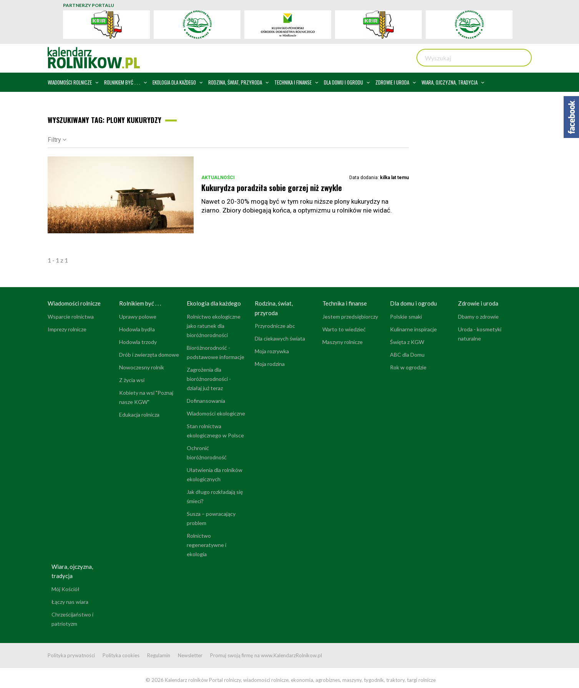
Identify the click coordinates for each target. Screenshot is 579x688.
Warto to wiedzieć (344, 329)
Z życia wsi (131, 380)
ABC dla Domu (407, 354)
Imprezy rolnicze (67, 329)
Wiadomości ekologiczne (216, 413)
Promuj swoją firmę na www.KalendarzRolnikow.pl (266, 655)
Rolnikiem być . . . (140, 303)
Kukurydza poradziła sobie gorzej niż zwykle (271, 187)
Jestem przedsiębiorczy (350, 316)
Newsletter (190, 655)
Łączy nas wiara (69, 601)
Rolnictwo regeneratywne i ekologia (206, 544)
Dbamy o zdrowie (478, 316)
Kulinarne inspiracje (413, 329)
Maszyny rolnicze (342, 342)
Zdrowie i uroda (478, 303)
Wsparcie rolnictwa (71, 316)
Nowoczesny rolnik (141, 367)
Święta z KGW (407, 342)
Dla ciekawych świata (280, 338)
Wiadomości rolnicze (74, 303)
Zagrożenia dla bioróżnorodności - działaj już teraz (209, 378)
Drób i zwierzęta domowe (149, 354)
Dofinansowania (206, 400)
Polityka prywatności (71, 655)
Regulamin (158, 655)
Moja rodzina (270, 364)
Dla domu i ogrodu (413, 303)
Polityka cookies (121, 655)
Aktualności (218, 177)
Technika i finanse (344, 303)
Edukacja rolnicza (139, 414)
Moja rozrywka (272, 351)
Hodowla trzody (138, 342)
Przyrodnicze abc (275, 325)
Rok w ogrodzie (408, 367)
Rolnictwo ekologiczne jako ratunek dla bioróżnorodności (214, 325)
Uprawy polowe (137, 316)
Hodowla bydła (137, 329)
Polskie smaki (406, 316)
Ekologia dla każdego (214, 303)
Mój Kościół (65, 589)
